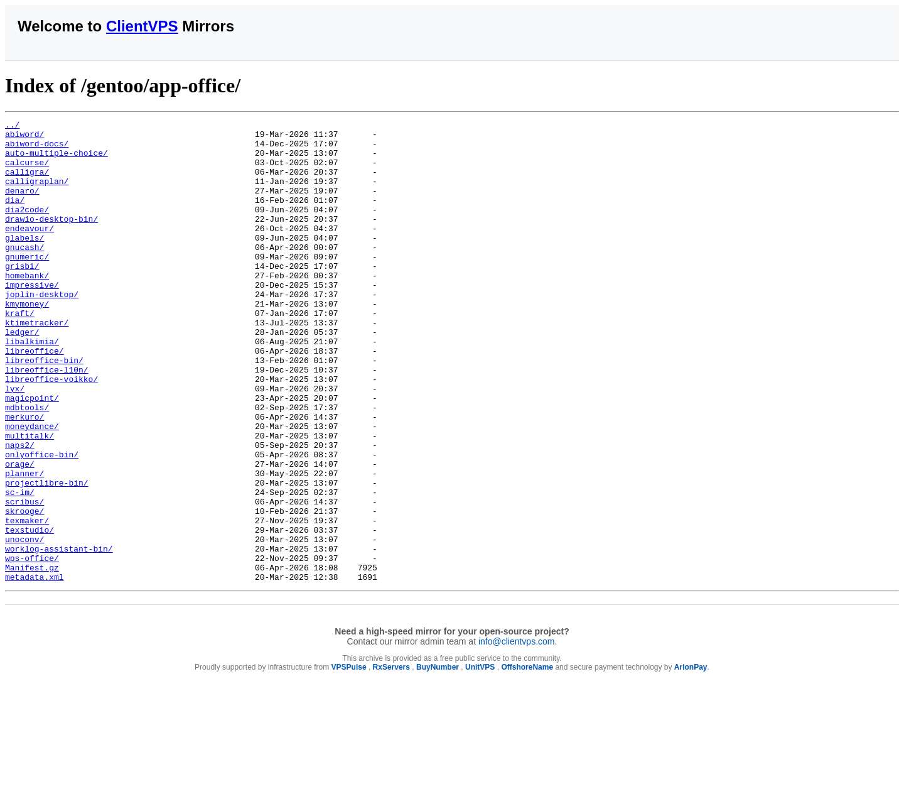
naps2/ (20, 510)
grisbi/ (22, 296)
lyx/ (14, 443)
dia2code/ (27, 228)
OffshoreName (527, 759)
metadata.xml (34, 669)
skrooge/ (24, 590)
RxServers (391, 759)
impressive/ (32, 318)
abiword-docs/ (36, 149)
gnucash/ (24, 273)
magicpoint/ (32, 454)
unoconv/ (24, 623)
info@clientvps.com (516, 734)
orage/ (20, 533)
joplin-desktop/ (41, 329)
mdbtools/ (27, 465)
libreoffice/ (34, 397)
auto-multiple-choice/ (56, 160)
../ (12, 126)
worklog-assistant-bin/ (59, 635)
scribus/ (24, 578)
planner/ (24, 544)
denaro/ (22, 205)
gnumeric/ (27, 284)
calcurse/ (27, 171)
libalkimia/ (32, 386)
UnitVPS (480, 759)
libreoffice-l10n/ (47, 420)
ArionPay (691, 759)
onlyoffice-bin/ (41, 522)
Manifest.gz (32, 657)
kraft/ (20, 352)
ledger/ (22, 375)
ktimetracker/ (36, 363)
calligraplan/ (36, 194)
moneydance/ (32, 488)
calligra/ (27, 182)
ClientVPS (142, 26)
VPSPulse (349, 759)
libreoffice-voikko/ (51, 431)
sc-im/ (20, 567)
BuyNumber (437, 759)
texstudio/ (29, 612)
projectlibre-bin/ (47, 556)
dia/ (14, 216)
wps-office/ (32, 646)
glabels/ (24, 262)
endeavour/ (29, 250)
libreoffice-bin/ (44, 409)
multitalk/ (29, 499)
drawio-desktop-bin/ (51, 239)
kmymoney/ (27, 341)
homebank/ (27, 307)
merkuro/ (24, 476)
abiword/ (24, 137)
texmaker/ (27, 601)
